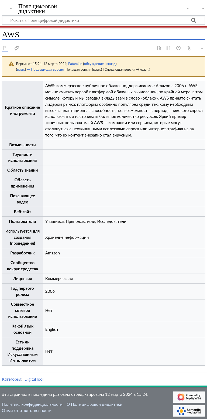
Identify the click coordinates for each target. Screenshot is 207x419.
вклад (111, 64)
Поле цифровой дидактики (37, 9)
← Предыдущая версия (45, 69)
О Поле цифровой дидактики (94, 404)
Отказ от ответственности (26, 410)
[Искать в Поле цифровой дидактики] (103, 20)
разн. (21, 69)
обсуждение (94, 64)
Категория (11, 379)
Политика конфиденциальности (32, 404)
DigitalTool (33, 379)
